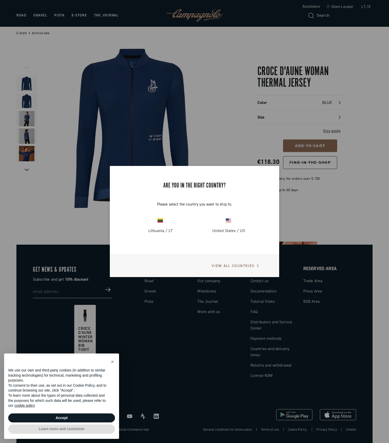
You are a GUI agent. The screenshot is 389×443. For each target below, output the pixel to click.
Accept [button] (62, 418)
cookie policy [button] (24, 405)
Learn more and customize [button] (61, 429)
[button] (112, 362)
